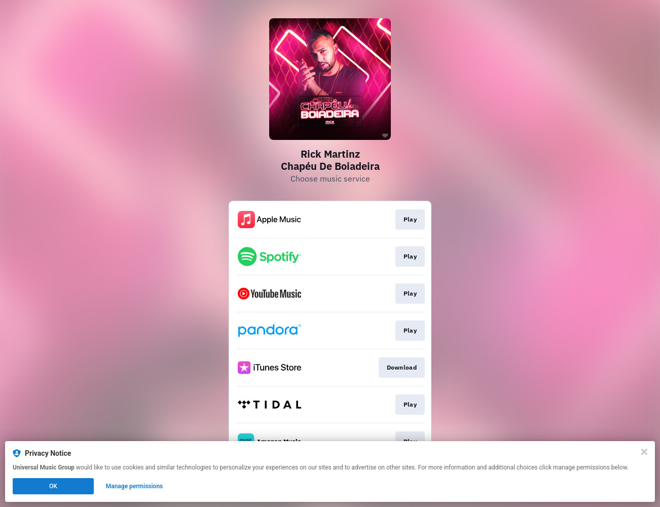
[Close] (644, 452)
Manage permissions (134, 486)
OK (53, 486)
